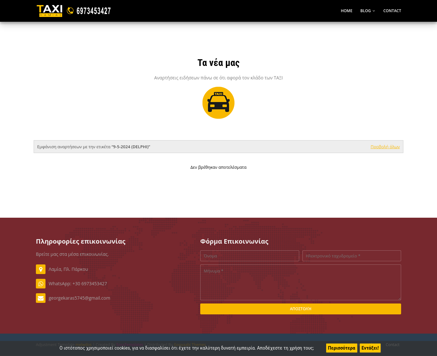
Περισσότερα (341, 348)
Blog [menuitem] (365, 10)
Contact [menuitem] (392, 10)
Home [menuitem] (346, 10)
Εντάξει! (370, 348)
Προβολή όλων (385, 147)
